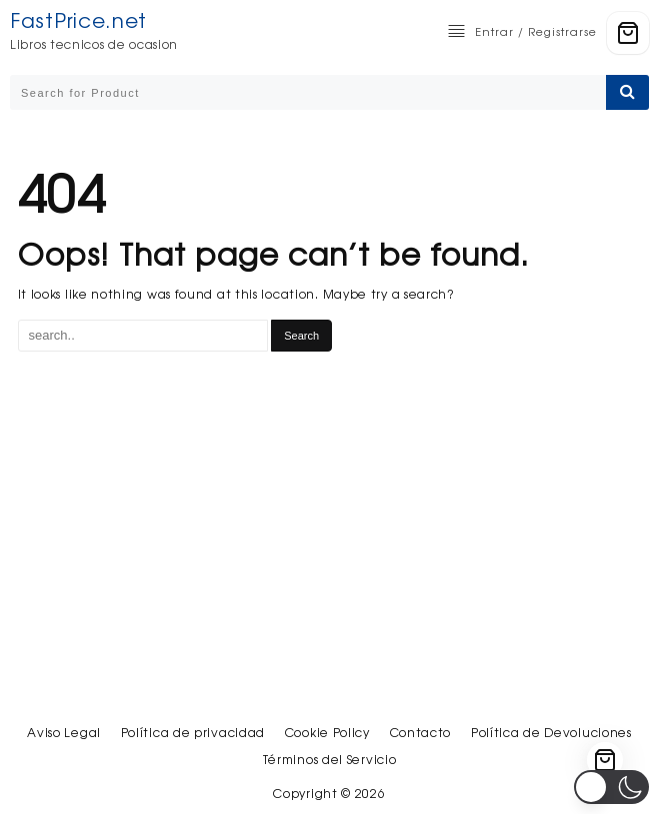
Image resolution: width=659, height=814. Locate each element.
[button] (611, 787)
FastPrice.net (78, 20)
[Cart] (628, 33)
